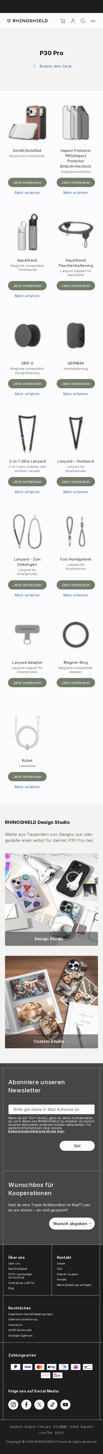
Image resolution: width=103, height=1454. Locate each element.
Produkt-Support (67, 1274)
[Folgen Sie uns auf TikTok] (52, 1405)
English (30, 1427)
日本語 (74, 1427)
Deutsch (16, 1427)
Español (87, 1427)
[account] (73, 21)
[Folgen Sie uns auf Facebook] (26, 1405)
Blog (11, 1288)
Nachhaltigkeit (17, 1268)
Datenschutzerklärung (22, 1319)
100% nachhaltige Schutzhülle (20, 1276)
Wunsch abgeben (72, 1223)
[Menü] (92, 21)
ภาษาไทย (45, 1433)
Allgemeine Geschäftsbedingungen (30, 1314)
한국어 (59, 1433)
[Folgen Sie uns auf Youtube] (65, 1405)
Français (44, 1427)
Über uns (14, 1263)
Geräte (61, 1263)
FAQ (59, 1268)
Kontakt (62, 1279)
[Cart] (63, 21)
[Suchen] (82, 21)
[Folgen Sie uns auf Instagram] (13, 1405)
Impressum (15, 1324)
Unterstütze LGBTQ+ (21, 1282)
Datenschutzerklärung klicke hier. (36, 1131)
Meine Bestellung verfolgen (74, 1284)
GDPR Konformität (20, 1330)
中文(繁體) (60, 1427)
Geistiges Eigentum (20, 1335)
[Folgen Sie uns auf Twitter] (39, 1405)
